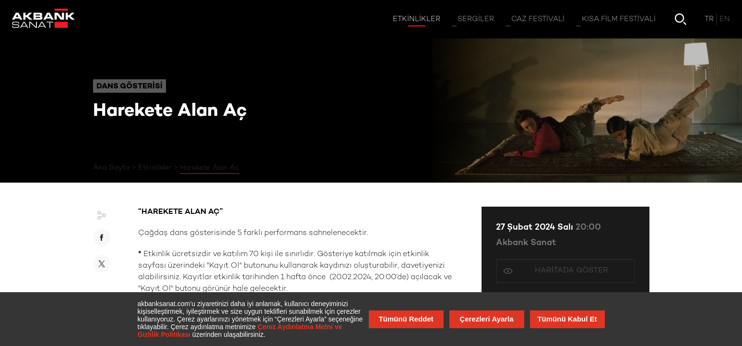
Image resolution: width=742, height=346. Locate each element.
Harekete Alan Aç (209, 168)
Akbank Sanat (526, 242)
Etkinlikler (154, 168)
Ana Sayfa (111, 168)
